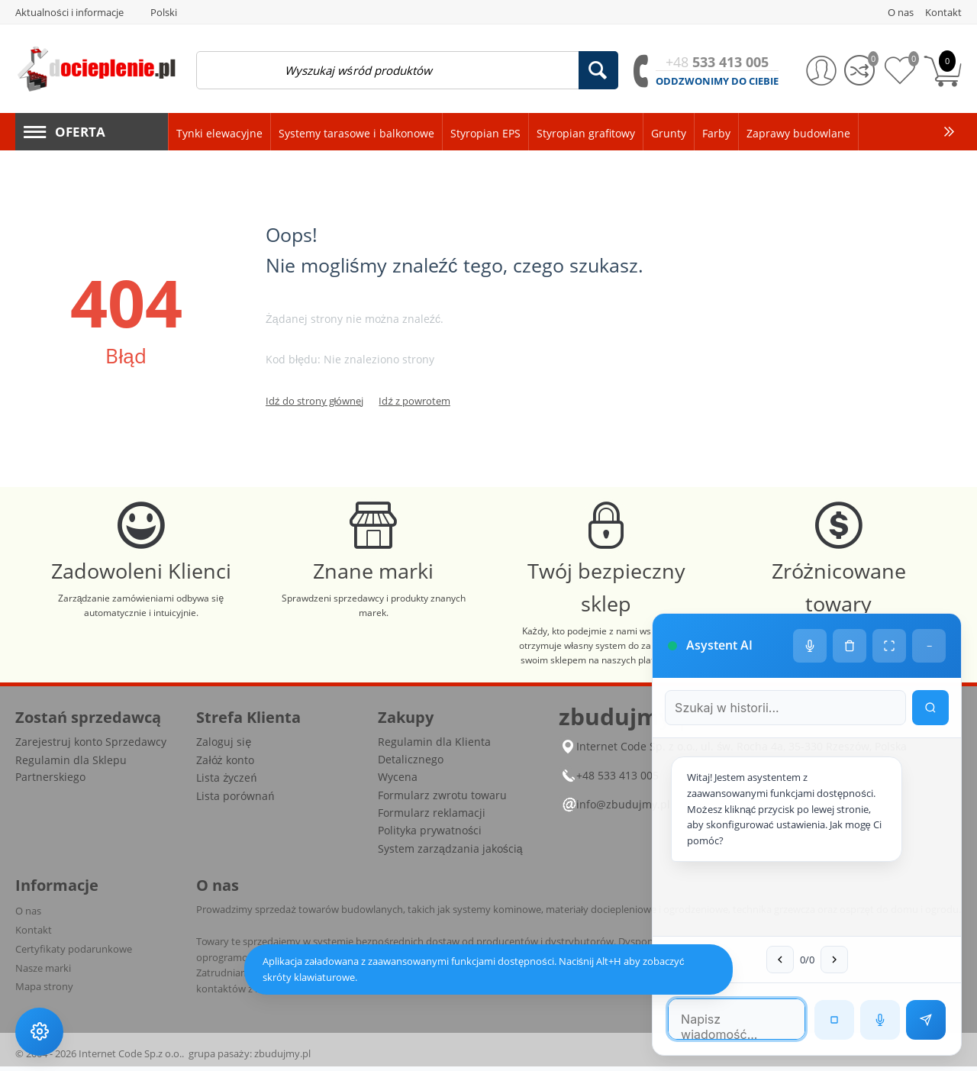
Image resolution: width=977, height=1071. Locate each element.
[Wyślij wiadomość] (926, 1020)
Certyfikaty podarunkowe (73, 953)
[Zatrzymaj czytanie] (834, 1020)
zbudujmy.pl (282, 1058)
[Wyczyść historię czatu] (849, 630)
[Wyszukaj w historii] (930, 692)
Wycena (398, 782)
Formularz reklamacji (431, 817)
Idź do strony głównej (314, 401)
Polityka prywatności (430, 835)
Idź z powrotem (414, 401)
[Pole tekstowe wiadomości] (731, 1019)
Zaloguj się (223, 747)
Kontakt (33, 934)
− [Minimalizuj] (929, 630)
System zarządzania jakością (450, 853)
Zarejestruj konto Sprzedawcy (90, 747)
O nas (28, 916)
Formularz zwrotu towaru (442, 799)
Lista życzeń (226, 783)
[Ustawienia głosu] (810, 630)
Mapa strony (44, 991)
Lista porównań (235, 800)
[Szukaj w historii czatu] (780, 692)
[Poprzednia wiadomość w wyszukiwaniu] (774, 959)
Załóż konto (224, 764)
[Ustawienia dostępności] (39, 1031)
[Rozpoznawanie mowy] (880, 1020)
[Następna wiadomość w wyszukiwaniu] (829, 959)
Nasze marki (43, 972)
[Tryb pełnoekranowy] (889, 630)
